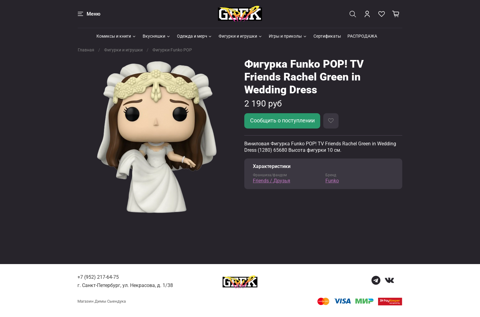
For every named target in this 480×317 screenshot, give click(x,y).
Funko (332, 181)
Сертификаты (327, 36)
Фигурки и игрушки (240, 36)
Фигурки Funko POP (172, 49)
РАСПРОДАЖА (362, 36)
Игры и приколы (288, 36)
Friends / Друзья (271, 181)
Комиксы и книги (116, 36)
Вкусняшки (157, 36)
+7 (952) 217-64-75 (98, 277)
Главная (86, 49)
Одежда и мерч (194, 36)
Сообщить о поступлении (282, 120)
